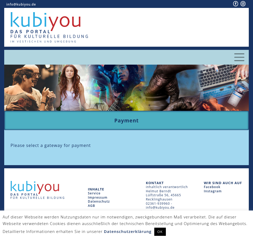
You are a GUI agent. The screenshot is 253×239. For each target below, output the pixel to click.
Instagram (213, 191)
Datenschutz (99, 201)
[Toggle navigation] (239, 57)
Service (94, 193)
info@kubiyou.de (21, 4)
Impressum (97, 197)
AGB (91, 205)
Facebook (212, 187)
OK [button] (160, 231)
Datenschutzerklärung (128, 231)
